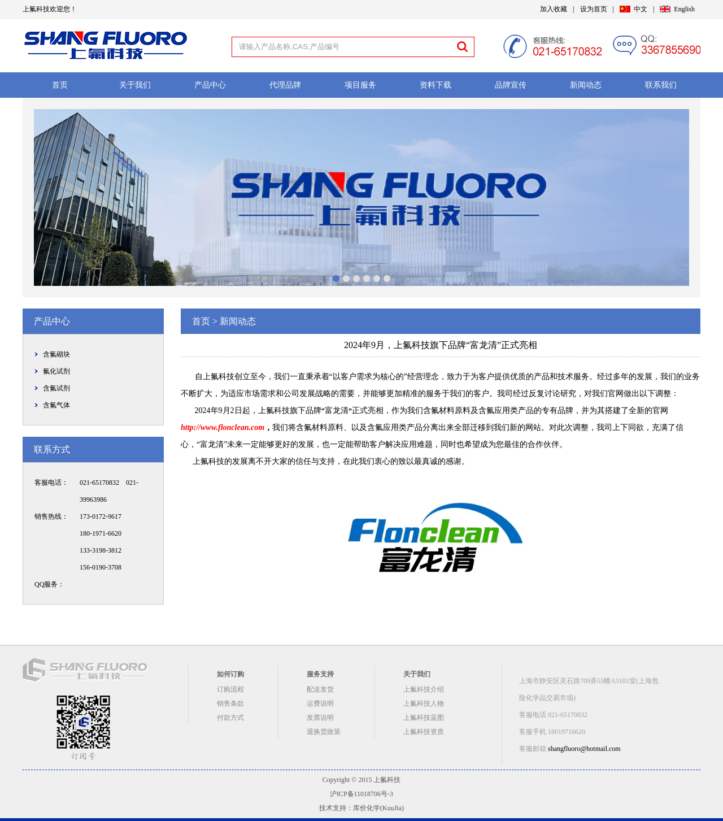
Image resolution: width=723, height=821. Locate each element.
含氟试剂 (56, 388)
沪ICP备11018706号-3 (361, 794)
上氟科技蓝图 (423, 718)
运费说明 (320, 703)
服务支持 (320, 674)
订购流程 (230, 689)
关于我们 (135, 85)
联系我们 (661, 85)
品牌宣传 (510, 85)
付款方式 (230, 718)
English (684, 9)
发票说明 (320, 718)
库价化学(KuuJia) (378, 808)
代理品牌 (285, 85)
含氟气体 (56, 405)
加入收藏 (553, 9)
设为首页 (593, 9)
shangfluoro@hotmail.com (584, 749)
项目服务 (360, 85)
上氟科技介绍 (423, 689)
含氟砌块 (56, 354)
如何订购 (230, 674)
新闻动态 (586, 85)
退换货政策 (324, 732)
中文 (640, 9)
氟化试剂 (56, 371)
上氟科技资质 (423, 732)
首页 (60, 85)
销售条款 (230, 703)
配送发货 (320, 689)
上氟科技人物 (423, 703)
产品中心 (210, 85)
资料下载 (435, 85)
